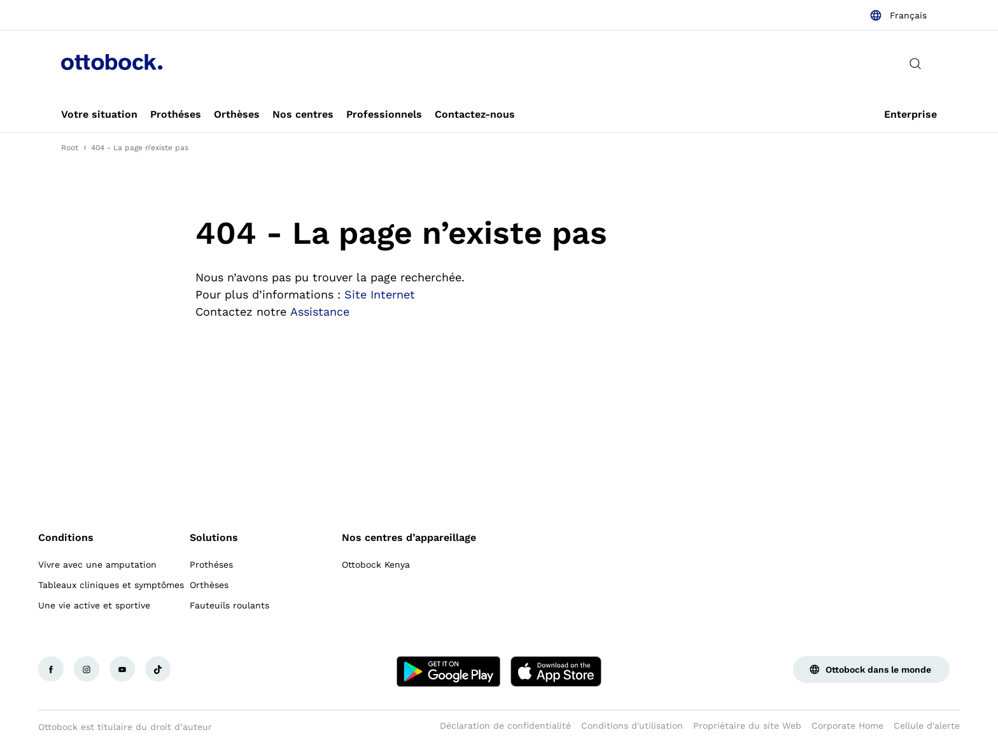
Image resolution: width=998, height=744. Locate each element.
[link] (99, 114)
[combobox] (898, 15)
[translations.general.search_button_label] (915, 64)
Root (69, 147)
